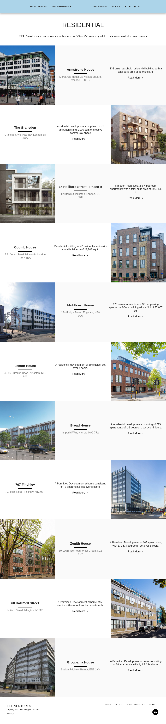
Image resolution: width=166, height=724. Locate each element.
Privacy (10, 713)
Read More (136, 77)
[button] (31, 6)
